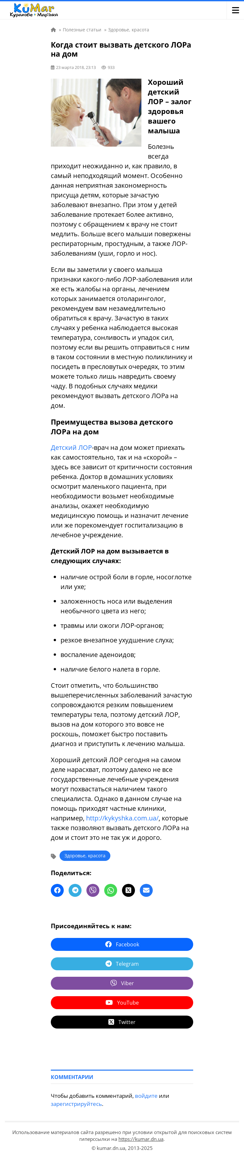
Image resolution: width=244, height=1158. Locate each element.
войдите (146, 1095)
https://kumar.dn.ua (140, 1139)
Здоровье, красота (84, 855)
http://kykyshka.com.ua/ (122, 818)
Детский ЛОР (71, 447)
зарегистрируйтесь (76, 1104)
